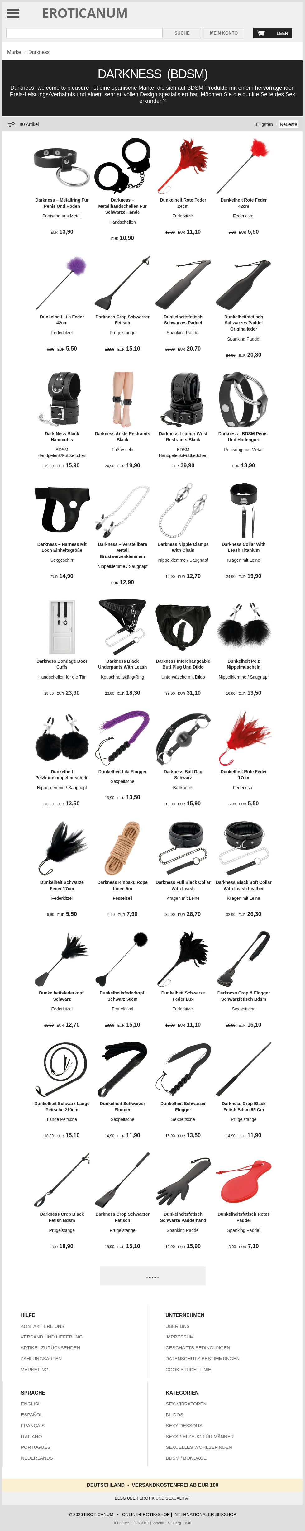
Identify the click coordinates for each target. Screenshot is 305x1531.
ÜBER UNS (177, 1326)
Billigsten (263, 124)
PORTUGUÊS (35, 1447)
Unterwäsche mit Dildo (183, 677)
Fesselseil (122, 898)
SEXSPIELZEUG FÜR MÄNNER (200, 1436)
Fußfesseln (122, 449)
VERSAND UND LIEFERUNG (52, 1336)
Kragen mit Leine (243, 560)
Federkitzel (182, 215)
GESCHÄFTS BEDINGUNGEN (197, 1347)
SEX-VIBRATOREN (186, 1403)
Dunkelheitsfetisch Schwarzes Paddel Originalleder (243, 322)
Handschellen (122, 222)
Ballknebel (183, 787)
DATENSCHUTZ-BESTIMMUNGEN (202, 1358)
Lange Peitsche (62, 1119)
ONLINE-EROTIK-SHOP (146, 1514)
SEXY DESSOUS (184, 1425)
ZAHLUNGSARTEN (41, 1358)
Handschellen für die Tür (62, 677)
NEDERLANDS (37, 1458)
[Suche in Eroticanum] (84, 33)
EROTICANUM (85, 12)
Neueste (288, 124)
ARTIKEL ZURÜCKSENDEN (50, 1347)
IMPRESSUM (179, 1336)
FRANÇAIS (33, 1425)
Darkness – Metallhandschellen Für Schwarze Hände (122, 206)
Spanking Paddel (183, 332)
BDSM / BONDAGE (186, 1458)
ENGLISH (31, 1403)
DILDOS (174, 1414)
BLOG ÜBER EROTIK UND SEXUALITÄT (152, 1498)
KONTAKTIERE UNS (42, 1326)
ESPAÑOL (32, 1414)
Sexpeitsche (122, 781)
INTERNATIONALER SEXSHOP (204, 1514)
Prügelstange (123, 332)
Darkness (39, 52)
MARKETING (34, 1369)
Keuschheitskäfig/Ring (122, 677)
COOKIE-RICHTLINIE (188, 1369)
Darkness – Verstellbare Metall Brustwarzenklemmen (122, 550)
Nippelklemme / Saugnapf (122, 566)
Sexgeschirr (62, 560)
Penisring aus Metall (62, 215)
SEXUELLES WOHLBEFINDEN (199, 1447)
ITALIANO (31, 1436)
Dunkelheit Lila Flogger (122, 771)
